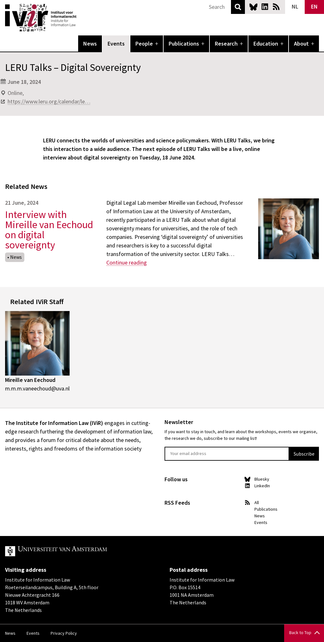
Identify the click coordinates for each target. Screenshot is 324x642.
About (301, 43)
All (256, 502)
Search (238, 7)
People (144, 43)
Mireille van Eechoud (30, 379)
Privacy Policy (64, 633)
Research (226, 43)
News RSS (276, 6)
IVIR (81, 18)
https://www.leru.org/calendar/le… (49, 101)
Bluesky (253, 6)
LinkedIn (264, 6)
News (90, 43)
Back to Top (300, 632)
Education (265, 43)
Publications (184, 43)
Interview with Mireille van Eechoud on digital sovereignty (49, 229)
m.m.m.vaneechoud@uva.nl (37, 388)
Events (116, 43)
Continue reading (126, 262)
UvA (78, 551)
